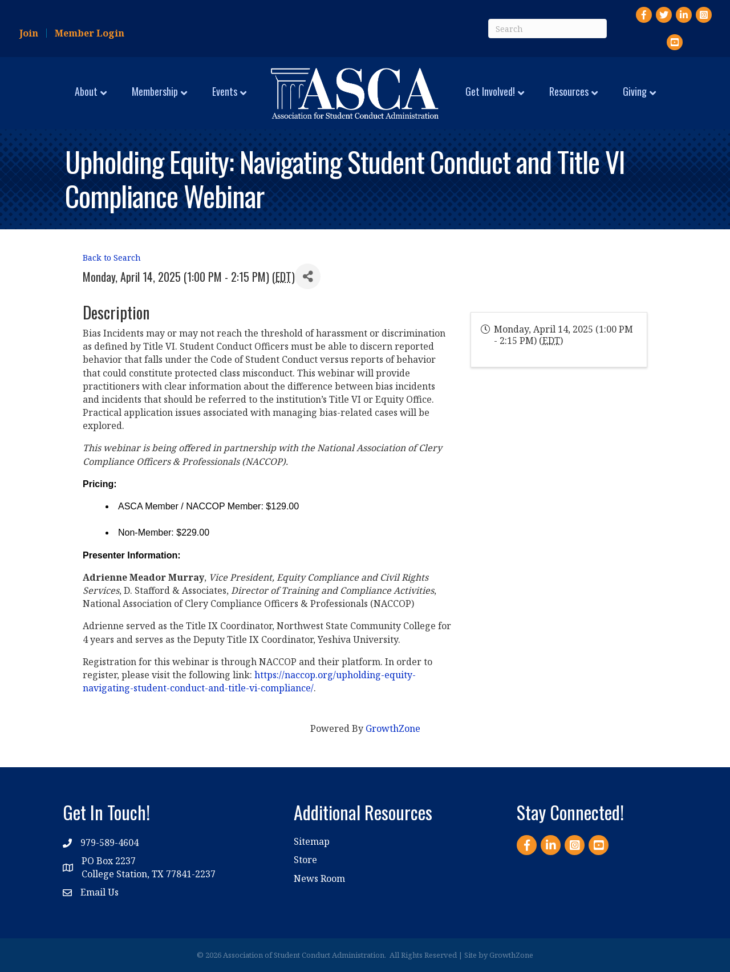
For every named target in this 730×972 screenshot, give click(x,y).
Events (224, 91)
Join (28, 33)
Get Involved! (490, 91)
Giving (635, 91)
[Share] (308, 276)
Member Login (89, 33)
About (86, 91)
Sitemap (312, 841)
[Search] (547, 28)
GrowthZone (393, 728)
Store (305, 859)
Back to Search (112, 257)
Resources (569, 91)
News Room (319, 878)
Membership (155, 91)
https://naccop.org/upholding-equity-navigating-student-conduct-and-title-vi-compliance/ (249, 681)
